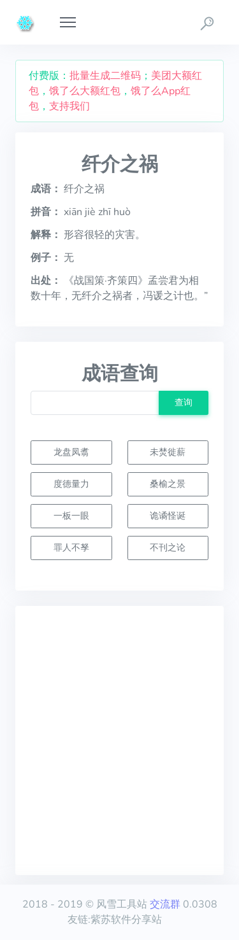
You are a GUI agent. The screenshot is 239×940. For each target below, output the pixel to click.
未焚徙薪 (167, 451)
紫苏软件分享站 (126, 920)
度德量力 (71, 483)
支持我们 (69, 106)
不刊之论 (167, 547)
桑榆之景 (167, 483)
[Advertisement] (119, 740)
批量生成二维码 (105, 76)
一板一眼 (71, 515)
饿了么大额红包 (84, 91)
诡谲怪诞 (167, 515)
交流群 (165, 904)
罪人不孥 (71, 547)
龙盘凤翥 (71, 451)
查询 (183, 402)
